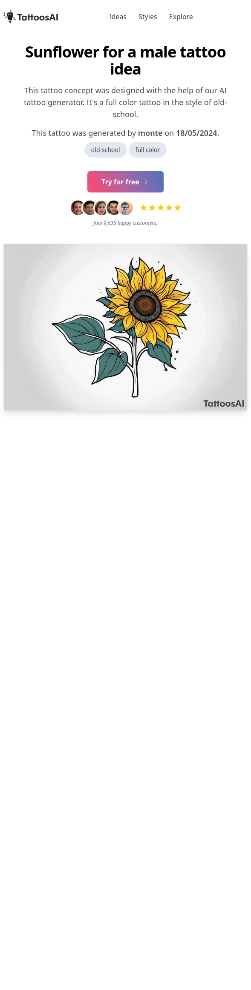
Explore (181, 16)
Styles (147, 16)
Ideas (118, 16)
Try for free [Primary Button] (125, 182)
